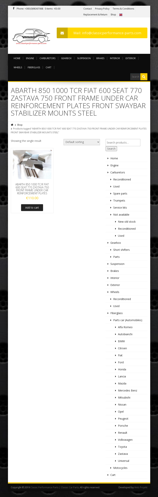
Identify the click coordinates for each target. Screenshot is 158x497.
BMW (121, 341)
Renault (122, 432)
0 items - (52, 8)
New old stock (127, 221)
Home (17, 58)
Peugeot (123, 418)
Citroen (122, 348)
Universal (123, 461)
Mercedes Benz (127, 390)
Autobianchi (125, 334)
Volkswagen (125, 439)
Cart (48, 67)
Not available (121, 214)
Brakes (100, 58)
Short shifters (121, 250)
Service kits (120, 207)
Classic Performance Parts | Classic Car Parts (54, 487)
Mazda (122, 383)
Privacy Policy (102, 8)
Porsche (123, 425)
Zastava (123, 454)
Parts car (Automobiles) (127, 320)
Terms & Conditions (123, 8)
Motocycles (120, 468)
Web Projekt (140, 487)
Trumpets (119, 200)
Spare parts (120, 193)
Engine (30, 58)
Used (116, 186)
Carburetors (47, 58)
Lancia (122, 376)
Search (111, 148)
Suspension (84, 58)
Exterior (131, 58)
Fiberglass (34, 67)
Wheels (18, 67)
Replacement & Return (95, 14)
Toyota (122, 447)
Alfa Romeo (125, 327)
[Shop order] (82, 142)
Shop (113, 14)
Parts (116, 257)
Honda (122, 369)
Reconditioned (122, 179)
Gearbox (66, 58)
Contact (87, 8)
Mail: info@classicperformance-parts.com (99, 33)
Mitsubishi (124, 397)
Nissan (122, 404)
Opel (121, 411)
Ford (121, 362)
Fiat (120, 355)
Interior (115, 58)
